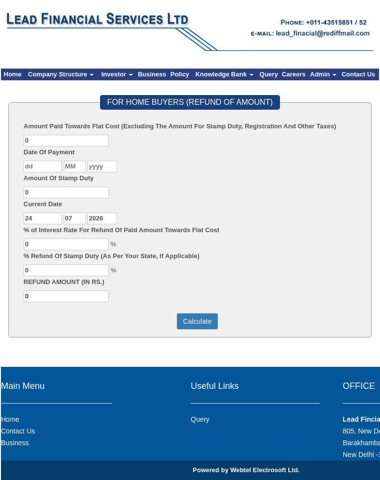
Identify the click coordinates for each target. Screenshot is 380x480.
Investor (117, 74)
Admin (323, 74)
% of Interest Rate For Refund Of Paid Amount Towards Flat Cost (121, 230)
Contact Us (359, 74)
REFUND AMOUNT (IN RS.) (64, 282)
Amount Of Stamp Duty (59, 178)
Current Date (43, 204)
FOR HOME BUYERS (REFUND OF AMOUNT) (190, 102)
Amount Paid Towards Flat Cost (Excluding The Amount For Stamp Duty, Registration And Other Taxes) (180, 126)
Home (13, 74)
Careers (293, 74)
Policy (180, 74)
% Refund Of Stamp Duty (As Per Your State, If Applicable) (112, 256)
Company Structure (61, 74)
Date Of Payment (49, 152)
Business (152, 74)
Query (268, 74)
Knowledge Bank (224, 74)
